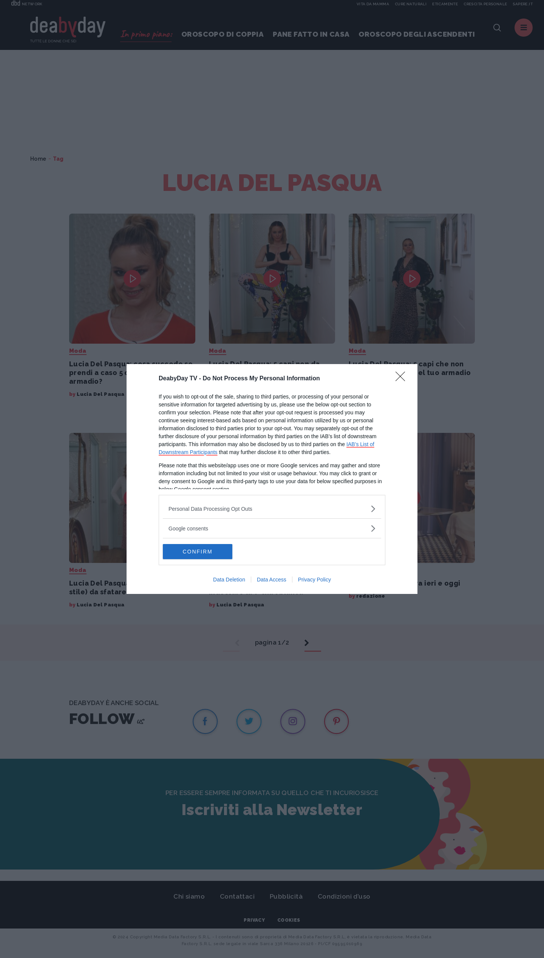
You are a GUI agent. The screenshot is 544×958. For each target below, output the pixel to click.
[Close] (403, 379)
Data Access (271, 580)
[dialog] (272, 479)
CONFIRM (198, 552)
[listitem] (272, 509)
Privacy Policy (314, 580)
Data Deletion (229, 580)
